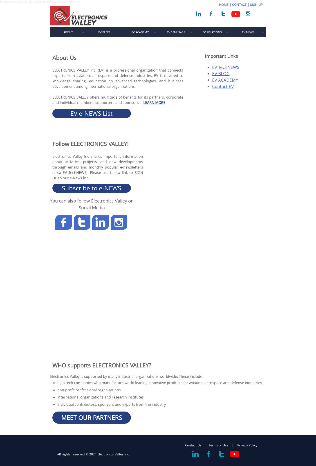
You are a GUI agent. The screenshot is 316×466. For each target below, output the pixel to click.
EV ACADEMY (225, 80)
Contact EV (223, 86)
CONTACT (239, 4)
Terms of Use (218, 445)
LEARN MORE (154, 102)
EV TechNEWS (225, 67)
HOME (224, 4)
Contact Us (193, 445)
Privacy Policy (247, 445)
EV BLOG (221, 74)
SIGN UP (256, 4)
